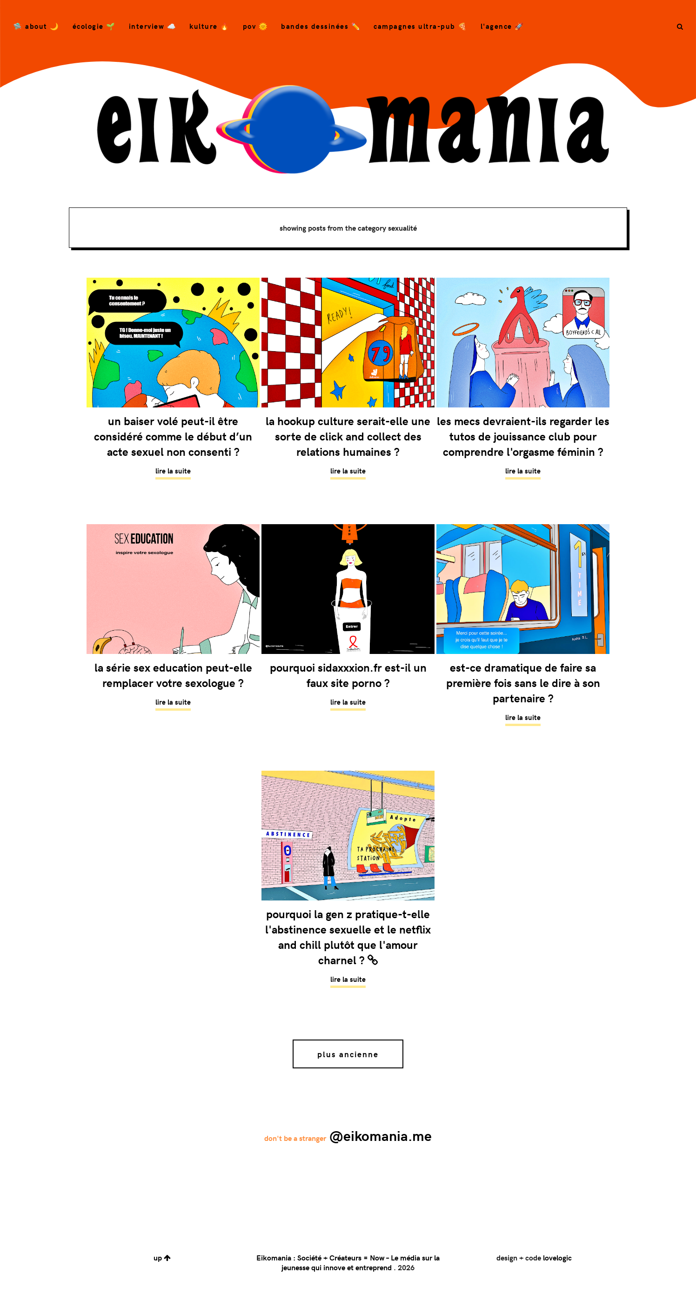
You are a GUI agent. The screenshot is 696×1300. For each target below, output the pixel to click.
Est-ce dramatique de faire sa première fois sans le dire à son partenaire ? (523, 683)
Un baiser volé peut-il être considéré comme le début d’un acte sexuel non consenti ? (173, 436)
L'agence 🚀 (502, 26)
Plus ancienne (348, 1054)
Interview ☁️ (153, 26)
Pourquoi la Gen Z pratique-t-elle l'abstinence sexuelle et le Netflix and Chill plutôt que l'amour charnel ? (348, 936)
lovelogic (557, 1257)
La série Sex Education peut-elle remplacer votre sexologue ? (173, 675)
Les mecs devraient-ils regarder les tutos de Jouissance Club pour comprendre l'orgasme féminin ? (523, 436)
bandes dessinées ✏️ (321, 26)
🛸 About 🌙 (36, 26)
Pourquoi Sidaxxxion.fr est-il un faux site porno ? (348, 675)
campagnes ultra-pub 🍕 (421, 26)
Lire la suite (173, 470)
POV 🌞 (255, 26)
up (162, 1257)
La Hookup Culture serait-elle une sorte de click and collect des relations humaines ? (348, 436)
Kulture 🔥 (209, 26)
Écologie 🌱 (94, 26)
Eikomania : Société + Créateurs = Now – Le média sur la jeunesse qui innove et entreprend (348, 1262)
